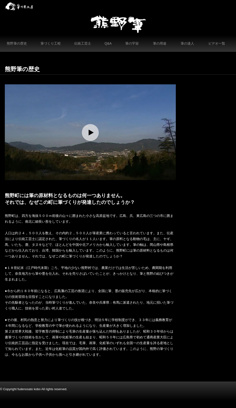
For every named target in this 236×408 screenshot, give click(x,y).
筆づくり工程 (50, 43)
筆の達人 (187, 43)
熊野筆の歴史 (17, 43)
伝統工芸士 (82, 43)
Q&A (108, 43)
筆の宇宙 (132, 43)
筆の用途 (159, 43)
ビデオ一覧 (216, 43)
